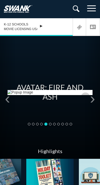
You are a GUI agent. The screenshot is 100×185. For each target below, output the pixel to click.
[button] (7, 97)
